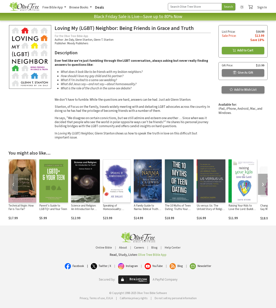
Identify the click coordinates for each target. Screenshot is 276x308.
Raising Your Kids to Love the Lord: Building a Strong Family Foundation (242, 211)
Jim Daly (69, 40)
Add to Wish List (243, 89)
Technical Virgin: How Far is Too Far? (21, 207)
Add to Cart (243, 50)
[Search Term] (195, 6)
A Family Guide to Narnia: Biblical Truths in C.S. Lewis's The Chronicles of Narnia (147, 211)
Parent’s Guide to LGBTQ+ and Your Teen (53, 207)
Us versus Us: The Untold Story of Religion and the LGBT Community (211, 211)
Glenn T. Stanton (103, 40)
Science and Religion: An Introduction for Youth (83, 209)
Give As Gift (243, 72)
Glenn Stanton (83, 40)
